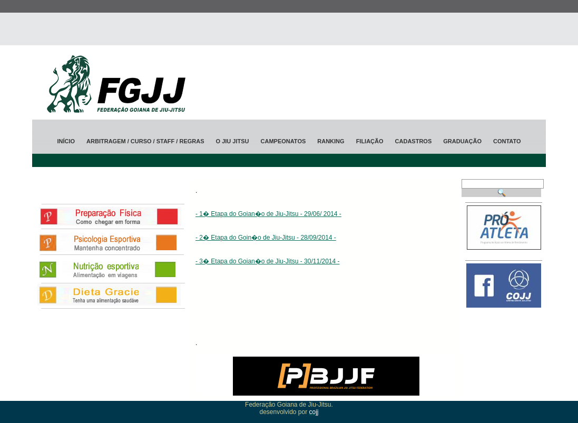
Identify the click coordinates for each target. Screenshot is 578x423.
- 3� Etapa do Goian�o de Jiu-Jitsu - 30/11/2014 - (267, 261)
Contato (507, 141)
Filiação (370, 141)
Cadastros (413, 141)
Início (66, 141)
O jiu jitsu (232, 141)
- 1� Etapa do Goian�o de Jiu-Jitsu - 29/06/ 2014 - (268, 214)
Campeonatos (283, 141)
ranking (330, 141)
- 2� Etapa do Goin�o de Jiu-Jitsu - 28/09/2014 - (265, 237)
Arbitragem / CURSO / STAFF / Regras (145, 141)
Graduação (462, 141)
